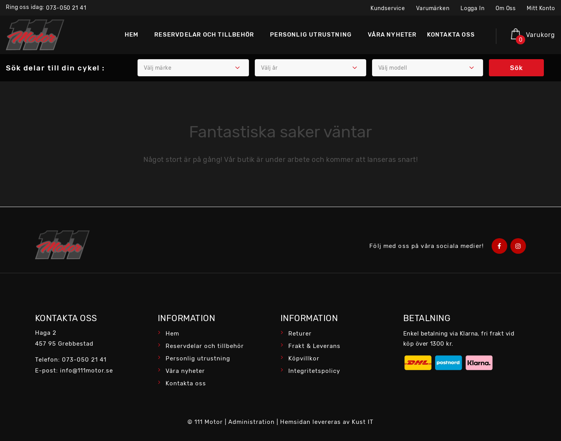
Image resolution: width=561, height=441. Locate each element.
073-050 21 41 (66, 8)
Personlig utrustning (198, 358)
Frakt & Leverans (314, 346)
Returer (300, 333)
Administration (251, 421)
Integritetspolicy (314, 370)
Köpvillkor (303, 358)
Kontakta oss (186, 383)
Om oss (506, 8)
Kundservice (387, 8)
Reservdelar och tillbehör (205, 346)
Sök (516, 68)
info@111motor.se (86, 370)
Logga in (472, 8)
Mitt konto (541, 8)
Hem (172, 333)
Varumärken (433, 8)
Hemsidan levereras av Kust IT (327, 421)
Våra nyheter (185, 370)
